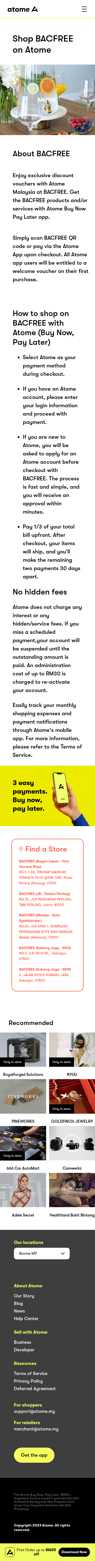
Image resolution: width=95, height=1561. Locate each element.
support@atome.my (34, 1411)
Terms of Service (30, 1373)
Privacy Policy (28, 1381)
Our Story (24, 1295)
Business (22, 1342)
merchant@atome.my (36, 1428)
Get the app (34, 1455)
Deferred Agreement (35, 1388)
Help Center (26, 1318)
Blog (18, 1303)
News (19, 1311)
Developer (24, 1349)
